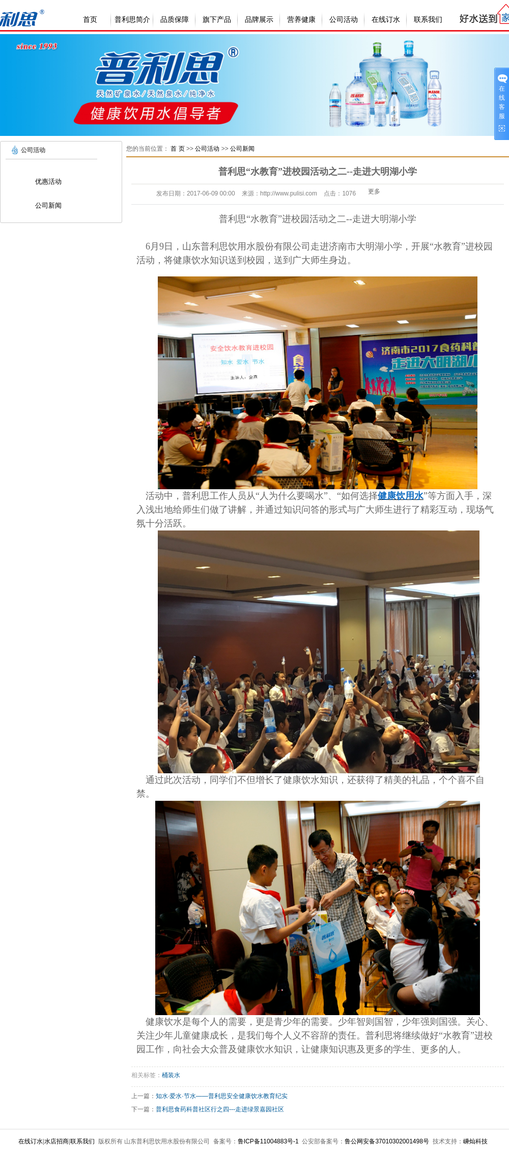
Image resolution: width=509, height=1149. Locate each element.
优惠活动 (48, 181)
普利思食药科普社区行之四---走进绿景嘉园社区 (220, 1109)
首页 (90, 19)
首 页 (177, 148)
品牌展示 (259, 19)
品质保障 (174, 19)
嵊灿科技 (475, 1141)
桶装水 (171, 1075)
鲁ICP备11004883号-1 (268, 1141)
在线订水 (386, 19)
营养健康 (301, 19)
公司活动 (343, 19)
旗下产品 (217, 19)
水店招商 (56, 1141)
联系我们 (428, 19)
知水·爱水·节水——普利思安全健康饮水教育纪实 (222, 1096)
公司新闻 (48, 205)
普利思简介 (132, 19)
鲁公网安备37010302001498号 (387, 1141)
